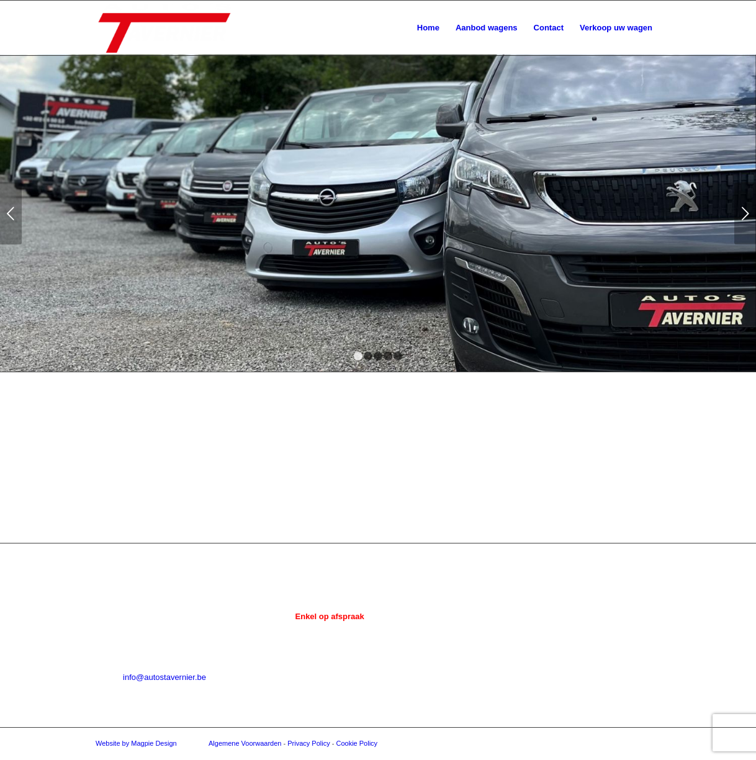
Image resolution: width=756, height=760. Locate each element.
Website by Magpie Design (136, 743)
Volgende (745, 213)
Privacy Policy (308, 743)
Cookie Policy (356, 743)
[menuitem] (428, 28)
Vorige (11, 213)
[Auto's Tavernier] (164, 28)
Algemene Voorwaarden (245, 743)
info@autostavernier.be (164, 677)
